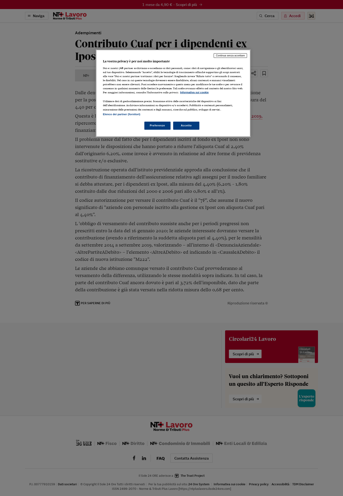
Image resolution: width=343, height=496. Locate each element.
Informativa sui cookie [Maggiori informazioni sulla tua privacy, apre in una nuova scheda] (194, 92)
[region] (173, 93)
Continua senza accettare (230, 55)
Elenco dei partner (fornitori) (121, 114)
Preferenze (157, 125)
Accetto (186, 125)
